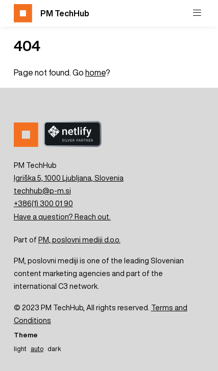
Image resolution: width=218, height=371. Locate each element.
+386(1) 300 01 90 (43, 203)
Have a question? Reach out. (62, 216)
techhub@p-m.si (42, 190)
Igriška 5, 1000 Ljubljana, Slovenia (69, 178)
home (95, 72)
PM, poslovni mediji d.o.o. (79, 239)
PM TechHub (51, 13)
